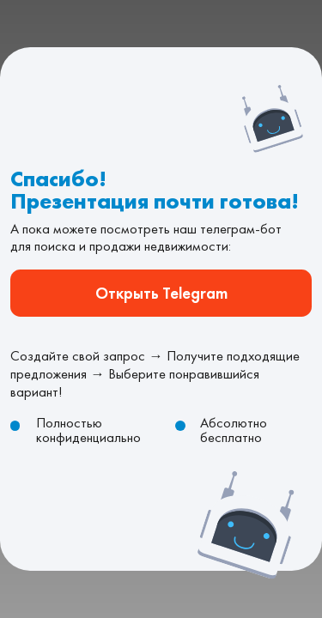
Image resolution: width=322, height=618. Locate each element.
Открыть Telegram (160, 293)
